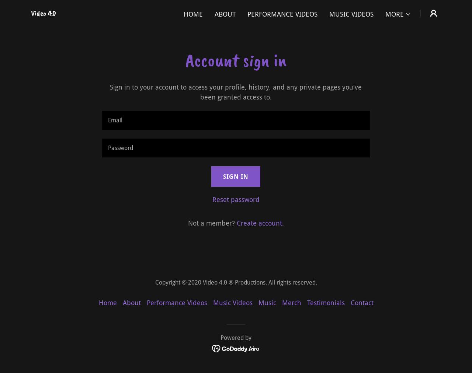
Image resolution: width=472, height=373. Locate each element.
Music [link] (267, 303)
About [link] (225, 14)
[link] (43, 13)
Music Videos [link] (351, 14)
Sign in (236, 176)
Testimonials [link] (326, 303)
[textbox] (235, 120)
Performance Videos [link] (282, 14)
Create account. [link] (260, 223)
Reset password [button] (236, 199)
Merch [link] (291, 303)
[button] (398, 14)
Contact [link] (362, 303)
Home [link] (193, 14)
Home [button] (108, 303)
